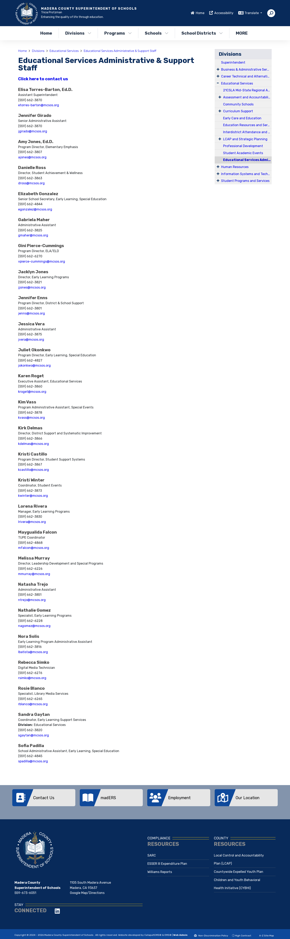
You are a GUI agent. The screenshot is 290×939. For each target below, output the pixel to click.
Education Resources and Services (247, 125)
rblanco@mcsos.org (33, 704)
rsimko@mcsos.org (32, 678)
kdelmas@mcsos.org (33, 444)
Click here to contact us (43, 78)
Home (200, 13)
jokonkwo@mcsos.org (34, 365)
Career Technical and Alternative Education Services (246, 76)
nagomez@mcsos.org (34, 626)
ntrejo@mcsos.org (32, 600)
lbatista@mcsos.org (33, 652)
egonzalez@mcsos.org (35, 209)
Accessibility (223, 13)
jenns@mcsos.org (31, 313)
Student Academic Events (243, 153)
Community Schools (238, 104)
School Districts (202, 33)
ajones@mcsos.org (32, 157)
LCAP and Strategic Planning (245, 139)
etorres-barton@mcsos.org (38, 105)
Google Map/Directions (87, 890)
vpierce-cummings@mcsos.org (41, 261)
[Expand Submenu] (218, 69)
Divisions (78, 33)
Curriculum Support (238, 111)
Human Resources (235, 167)
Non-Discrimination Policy (211, 932)
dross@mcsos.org (31, 183)
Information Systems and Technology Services (246, 174)
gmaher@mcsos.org (33, 235)
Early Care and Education (242, 118)
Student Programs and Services (245, 181)
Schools (156, 33)
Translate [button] (252, 13)
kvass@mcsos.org (31, 418)
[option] (44, 797)
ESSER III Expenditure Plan (167, 861)
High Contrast (243, 932)
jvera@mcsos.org (31, 339)
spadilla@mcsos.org (33, 761)
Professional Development (243, 146)
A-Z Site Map (264, 932)
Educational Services (64, 51)
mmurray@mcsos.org (34, 574)
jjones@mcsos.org (32, 287)
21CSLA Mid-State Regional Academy (247, 90)
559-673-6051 (25, 890)
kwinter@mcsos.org (33, 496)
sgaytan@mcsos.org (33, 735)
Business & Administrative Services (246, 69)
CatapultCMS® (153, 932)
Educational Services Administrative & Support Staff (120, 51)
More (243, 33)
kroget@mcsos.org (32, 392)
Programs (118, 33)
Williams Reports (159, 869)
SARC (151, 852)
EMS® (168, 932)
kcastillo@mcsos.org (33, 470)
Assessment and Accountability (247, 97)
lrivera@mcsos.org (32, 522)
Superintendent (233, 62)
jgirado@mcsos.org (32, 131)
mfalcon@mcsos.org (33, 548)
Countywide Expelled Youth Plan (238, 869)
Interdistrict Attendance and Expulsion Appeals (247, 132)
